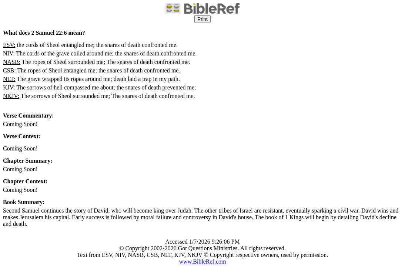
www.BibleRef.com (202, 261)
